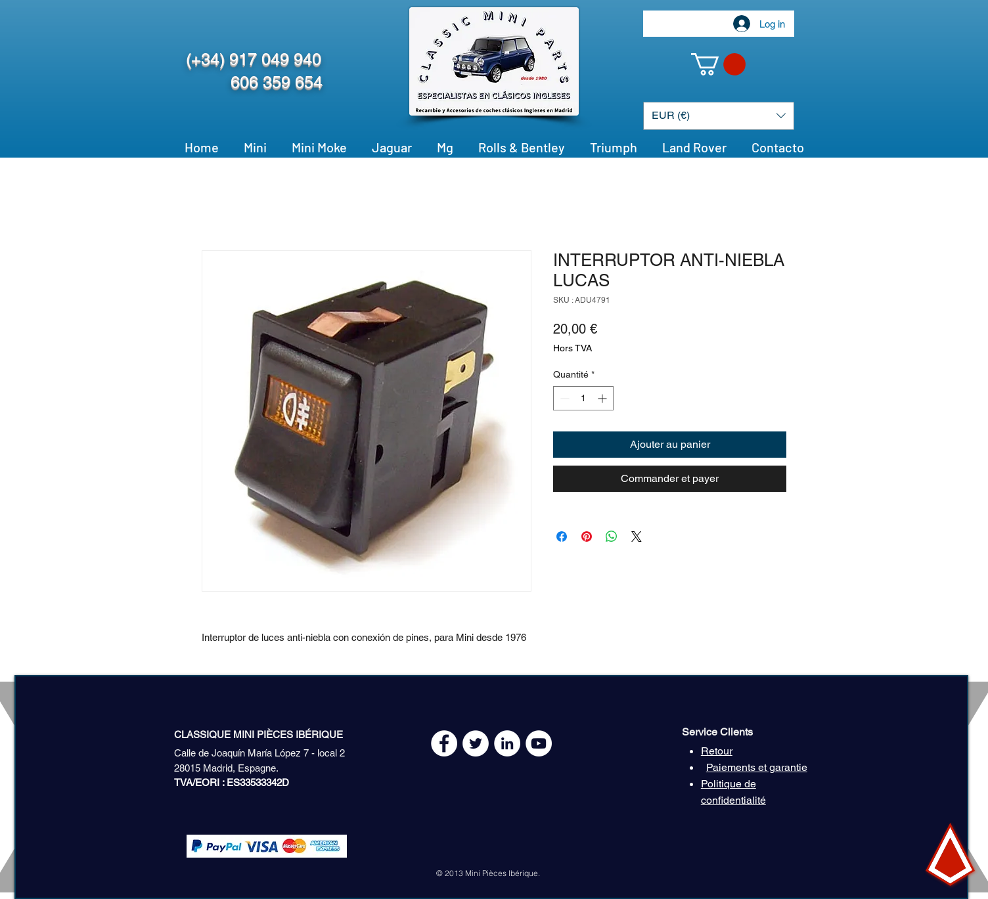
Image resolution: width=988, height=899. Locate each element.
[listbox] (718, 116)
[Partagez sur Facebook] (562, 536)
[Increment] (603, 398)
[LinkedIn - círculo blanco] (507, 743)
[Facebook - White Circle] (444, 743)
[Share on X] (636, 536)
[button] (718, 64)
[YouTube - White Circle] (539, 743)
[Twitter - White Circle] (475, 743)
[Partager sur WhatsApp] (611, 536)
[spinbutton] (583, 398)
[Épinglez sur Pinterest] (587, 536)
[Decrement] (563, 398)
